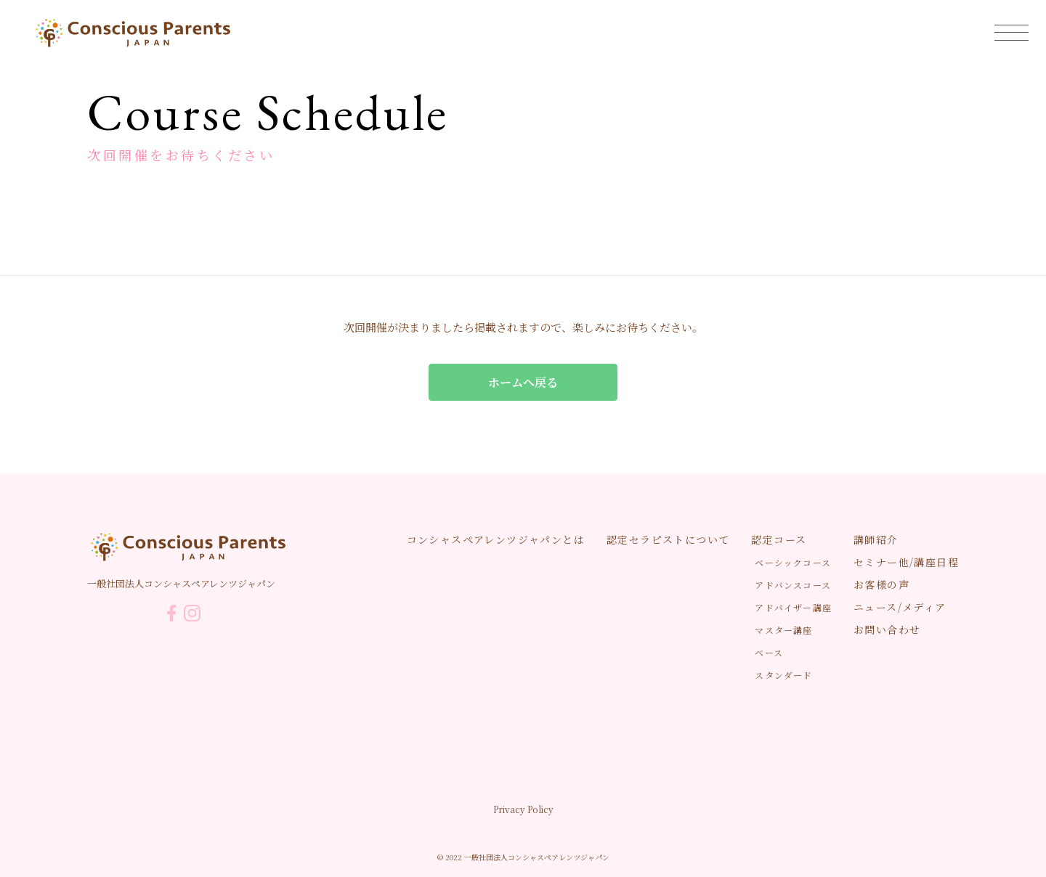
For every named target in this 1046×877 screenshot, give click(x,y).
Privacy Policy (523, 809)
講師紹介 (876, 539)
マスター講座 (783, 630)
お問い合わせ (887, 629)
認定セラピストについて (668, 539)
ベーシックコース (793, 562)
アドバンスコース (793, 585)
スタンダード (783, 675)
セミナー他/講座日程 (906, 562)
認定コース (778, 539)
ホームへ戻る (523, 382)
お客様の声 (881, 584)
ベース (769, 652)
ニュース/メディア (900, 607)
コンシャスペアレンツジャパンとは (496, 539)
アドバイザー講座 (793, 607)
